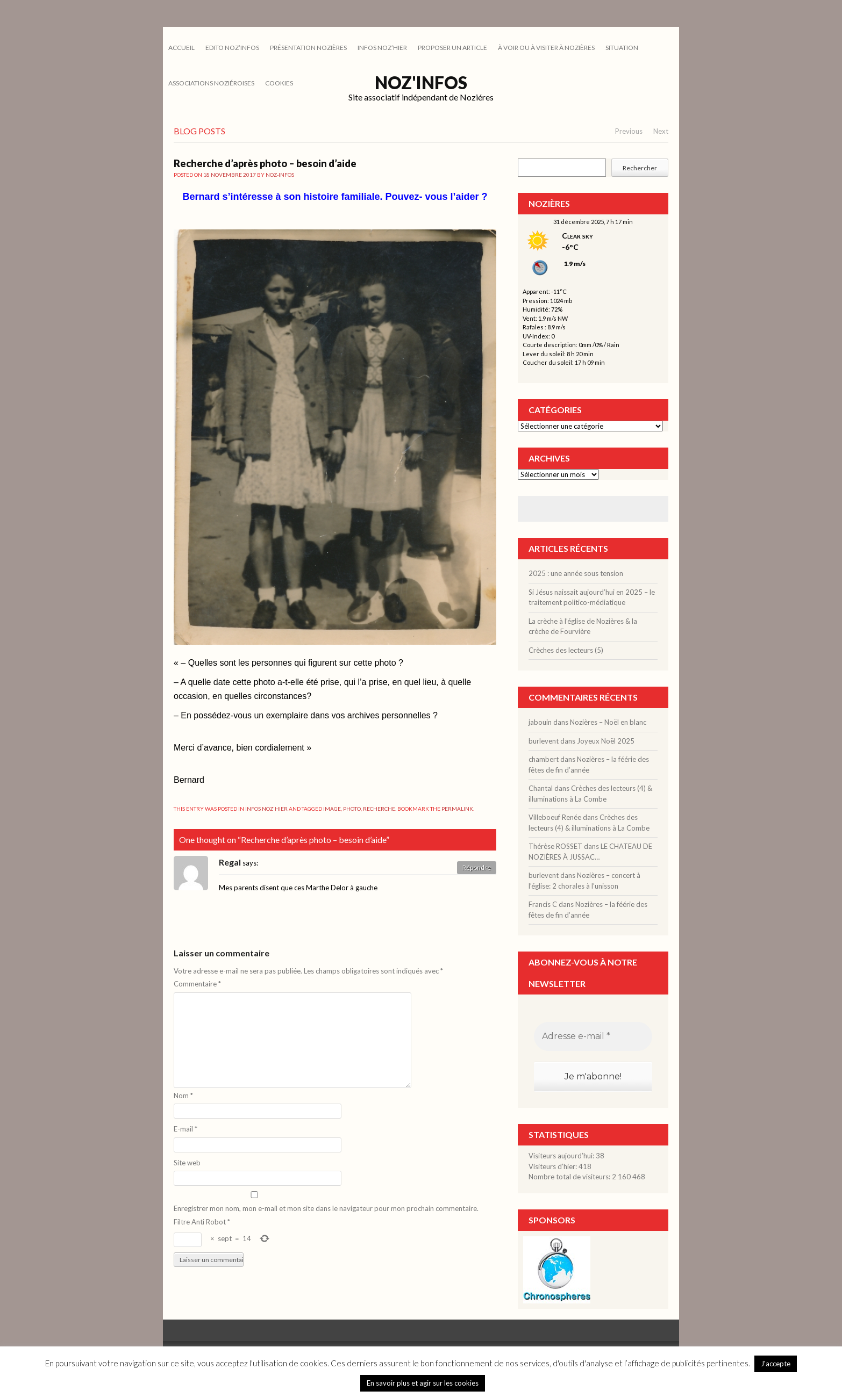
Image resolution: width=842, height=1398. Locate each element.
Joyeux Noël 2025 (605, 741)
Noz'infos (421, 82)
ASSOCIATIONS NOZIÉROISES (211, 83)
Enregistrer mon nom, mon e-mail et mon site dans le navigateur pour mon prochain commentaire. (326, 1208)
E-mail (185, 1129)
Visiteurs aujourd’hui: (562, 1155)
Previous (629, 131)
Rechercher (640, 168)
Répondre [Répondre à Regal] (476, 867)
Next (660, 131)
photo (352, 808)
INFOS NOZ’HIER (382, 48)
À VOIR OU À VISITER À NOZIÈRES (546, 48)
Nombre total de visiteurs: (570, 1176)
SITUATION (621, 48)
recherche (379, 808)
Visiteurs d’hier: (554, 1166)
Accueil (181, 48)
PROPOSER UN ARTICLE (452, 48)
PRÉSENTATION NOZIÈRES (308, 48)
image (332, 808)
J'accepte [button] (775, 1363)
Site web (187, 1162)
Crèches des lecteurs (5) (566, 650)
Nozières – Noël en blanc (608, 722)
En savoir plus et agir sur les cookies (423, 1383)
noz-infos (280, 174)
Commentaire (197, 983)
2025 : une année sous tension (576, 573)
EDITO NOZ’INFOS (232, 48)
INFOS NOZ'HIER (266, 808)
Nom (183, 1095)
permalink (457, 808)
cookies (279, 83)
